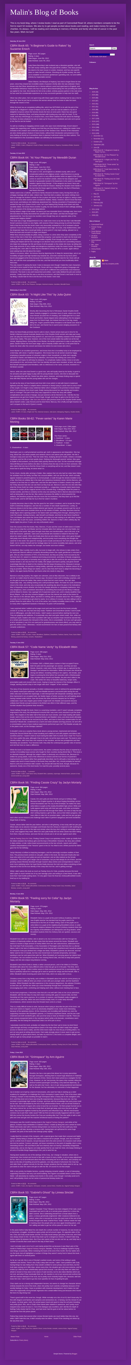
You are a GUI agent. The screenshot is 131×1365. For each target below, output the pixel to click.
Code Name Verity (31, 773)
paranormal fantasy (22, 637)
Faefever (60, 634)
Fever (70, 634)
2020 (94, 109)
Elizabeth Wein (42, 773)
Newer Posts (15, 1337)
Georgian (38, 284)
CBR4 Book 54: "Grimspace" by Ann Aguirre (37, 1056)
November (97, 139)
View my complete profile (110, 264)
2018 (94, 115)
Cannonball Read (97, 224)
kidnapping (60, 412)
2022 (94, 104)
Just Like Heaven (40, 399)
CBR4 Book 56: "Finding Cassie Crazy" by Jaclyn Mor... (106, 175)
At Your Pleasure (30, 284)
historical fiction (65, 773)
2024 (94, 98)
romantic (31, 637)
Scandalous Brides (67, 145)
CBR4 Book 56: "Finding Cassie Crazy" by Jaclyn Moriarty (45, 782)
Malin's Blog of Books (44, 12)
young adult (25, 776)
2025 (94, 95)
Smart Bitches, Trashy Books (96, 232)
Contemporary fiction (44, 885)
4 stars (23, 145)
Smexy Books (96, 249)
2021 (94, 107)
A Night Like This (32, 412)
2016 (94, 121)
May (95, 194)
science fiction (51, 1186)
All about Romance (94, 236)
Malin (106, 260)
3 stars (23, 634)
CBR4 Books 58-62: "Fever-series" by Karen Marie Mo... (106, 165)
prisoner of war (75, 773)
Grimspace (37, 1186)
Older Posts (77, 1337)
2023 (94, 101)
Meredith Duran (65, 284)
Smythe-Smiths (75, 412)
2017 (94, 118)
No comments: (32, 143)
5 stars (23, 773)
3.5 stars (23, 412)
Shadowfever (38, 637)
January (96, 205)
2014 (94, 127)
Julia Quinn (53, 412)
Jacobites (57, 284)
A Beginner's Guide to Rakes (34, 145)
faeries (66, 634)
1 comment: (31, 771)
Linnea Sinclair (47, 1328)
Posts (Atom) (23, 1340)
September (97, 145)
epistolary (50, 773)
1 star (22, 284)
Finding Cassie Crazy (57, 885)
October (96, 142)
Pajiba (93, 251)
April (95, 197)
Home (46, 1337)
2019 (94, 112)
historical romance (49, 145)
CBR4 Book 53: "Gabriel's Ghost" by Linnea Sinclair (42, 1192)
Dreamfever (53, 634)
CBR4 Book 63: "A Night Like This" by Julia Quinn (40, 294)
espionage (57, 773)
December (97, 136)
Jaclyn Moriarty (15, 1046)
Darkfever (47, 634)
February (97, 203)
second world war (16, 776)
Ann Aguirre (29, 1186)
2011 (94, 209)
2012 (94, 133)
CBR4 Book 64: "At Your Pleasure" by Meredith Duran (43, 157)
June (95, 147)
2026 (94, 92)
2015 (94, 124)
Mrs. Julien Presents (95, 245)
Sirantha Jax (60, 1186)
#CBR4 (18, 145)
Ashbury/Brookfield (31, 885)
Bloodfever (40, 634)
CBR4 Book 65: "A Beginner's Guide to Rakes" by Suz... (106, 151)
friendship (68, 885)
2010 (94, 212)
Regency (58, 145)
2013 (94, 130)
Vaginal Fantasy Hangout (55, 1122)
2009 (94, 215)
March (96, 200)
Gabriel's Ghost (37, 1328)
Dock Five (29, 1328)
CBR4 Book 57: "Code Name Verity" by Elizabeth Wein (43, 647)
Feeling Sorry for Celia (24, 838)
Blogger (74, 1354)
